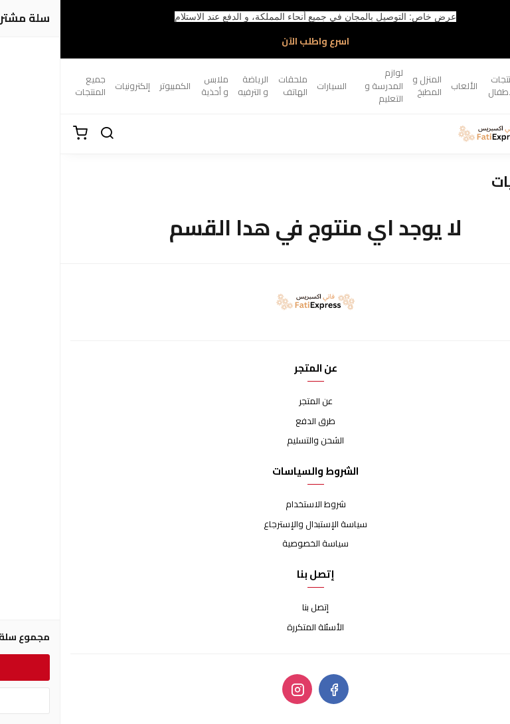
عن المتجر (255, 401)
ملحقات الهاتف (232, 85)
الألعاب (403, 86)
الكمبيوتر (114, 86)
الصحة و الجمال (483, 85)
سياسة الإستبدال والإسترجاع (255, 524)
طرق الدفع (255, 421)
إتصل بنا (255, 607)
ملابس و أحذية (154, 85)
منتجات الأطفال (442, 85)
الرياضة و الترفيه (192, 85)
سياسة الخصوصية (255, 543)
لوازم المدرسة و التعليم (323, 85)
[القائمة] (490, 134)
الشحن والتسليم (255, 440)
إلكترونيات (72, 86)
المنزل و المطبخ (366, 85)
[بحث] (46, 134)
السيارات (271, 86)
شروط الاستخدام (255, 504)
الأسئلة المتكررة (255, 627)
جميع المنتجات (30, 85)
